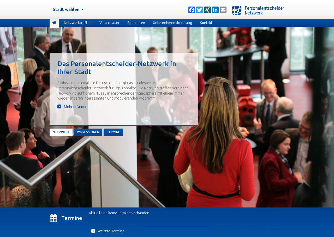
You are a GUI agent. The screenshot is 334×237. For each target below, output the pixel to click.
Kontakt (206, 23)
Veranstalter (109, 23)
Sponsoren (136, 23)
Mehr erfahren (75, 107)
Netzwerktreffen (78, 23)
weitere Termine (111, 231)
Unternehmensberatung (172, 23)
